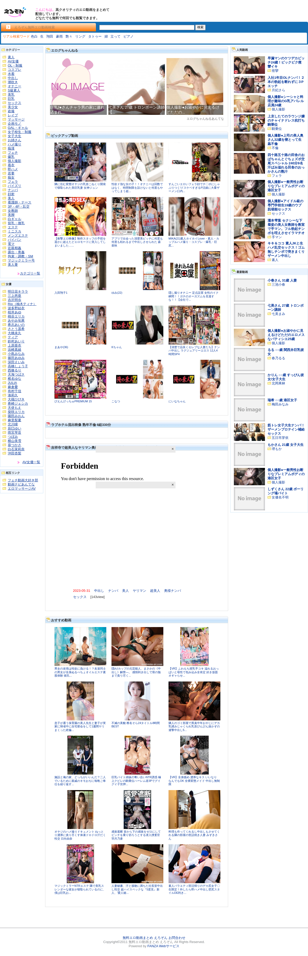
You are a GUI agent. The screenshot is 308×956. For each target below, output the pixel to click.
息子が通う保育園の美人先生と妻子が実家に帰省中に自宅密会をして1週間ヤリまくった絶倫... (80, 726)
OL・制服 (15, 65)
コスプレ (14, 70)
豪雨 (59, 36)
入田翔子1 (60, 292)
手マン (277, 237)
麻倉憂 (13, 387)
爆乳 (11, 157)
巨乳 (11, 99)
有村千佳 (14, 391)
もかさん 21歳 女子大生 (286, 445)
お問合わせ (177, 938)
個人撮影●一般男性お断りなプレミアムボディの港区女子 (286, 186)
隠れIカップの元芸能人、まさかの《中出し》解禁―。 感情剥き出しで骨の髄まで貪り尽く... (136, 672)
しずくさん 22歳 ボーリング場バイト (286, 491)
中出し (13, 78)
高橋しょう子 (18, 366)
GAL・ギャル (18, 128)
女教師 (13, 211)
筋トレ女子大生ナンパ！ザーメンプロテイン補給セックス (286, 429)
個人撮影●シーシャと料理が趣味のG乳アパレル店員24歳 (286, 101)
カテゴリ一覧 (30, 273)
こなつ (115, 401)
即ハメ (13, 169)
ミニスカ (14, 231)
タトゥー (95, 36)
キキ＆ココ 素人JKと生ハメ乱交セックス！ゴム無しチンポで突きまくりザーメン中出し (286, 249)
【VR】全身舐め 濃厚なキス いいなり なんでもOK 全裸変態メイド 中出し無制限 (194, 781)
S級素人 (14, 90)
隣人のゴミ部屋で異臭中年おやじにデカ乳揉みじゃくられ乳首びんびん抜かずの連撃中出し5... (194, 726)
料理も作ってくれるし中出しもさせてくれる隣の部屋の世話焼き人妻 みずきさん (194, 835)
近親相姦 (14, 248)
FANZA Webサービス (163, 946)
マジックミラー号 (21, 260)
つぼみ (13, 437)
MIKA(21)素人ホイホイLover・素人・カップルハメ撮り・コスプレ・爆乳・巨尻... (194, 242)
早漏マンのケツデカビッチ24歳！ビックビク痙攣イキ (286, 62)
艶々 (69, 36)
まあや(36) (61, 347)
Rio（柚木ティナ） (22, 304)
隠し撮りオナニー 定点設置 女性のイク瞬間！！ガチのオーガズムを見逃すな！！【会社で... (194, 296)
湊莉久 (13, 395)
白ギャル (14, 219)
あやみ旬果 (16, 320)
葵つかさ (14, 445)
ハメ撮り (14, 144)
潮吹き (13, 82)
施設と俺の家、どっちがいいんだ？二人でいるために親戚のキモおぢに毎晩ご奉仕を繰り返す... (80, 781)
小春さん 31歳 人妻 (282, 280)
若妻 (11, 173)
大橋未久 (14, 333)
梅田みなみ (280, 404)
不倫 (275, 148)
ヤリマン (139, 591)
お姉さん (14, 140)
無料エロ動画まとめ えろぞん (145, 938)
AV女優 (13, 61)
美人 (11, 198)
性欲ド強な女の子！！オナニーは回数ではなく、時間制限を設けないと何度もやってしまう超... (137, 187)
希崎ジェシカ (18, 403)
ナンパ (13, 190)
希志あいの (16, 325)
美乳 (11, 94)
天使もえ (14, 408)
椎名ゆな (14, 379)
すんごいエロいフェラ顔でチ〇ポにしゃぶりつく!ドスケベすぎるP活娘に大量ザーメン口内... (194, 187)
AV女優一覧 (31, 462)
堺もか (277, 449)
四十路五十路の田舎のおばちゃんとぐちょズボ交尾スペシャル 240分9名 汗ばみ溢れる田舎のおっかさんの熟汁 (286, 163)
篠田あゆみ (16, 358)
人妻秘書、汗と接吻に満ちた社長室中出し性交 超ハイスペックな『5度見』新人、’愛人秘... (137, 889)
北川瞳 (13, 424)
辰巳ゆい (14, 428)
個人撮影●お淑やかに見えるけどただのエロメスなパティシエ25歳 (286, 335)
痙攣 (275, 71)
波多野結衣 (16, 308)
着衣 (11, 165)
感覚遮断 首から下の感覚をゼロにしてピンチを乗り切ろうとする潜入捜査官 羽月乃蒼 (136, 835)
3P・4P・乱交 (19, 206)
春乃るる (278, 358)
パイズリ (14, 186)
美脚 (11, 215)
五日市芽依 (280, 438)
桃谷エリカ (16, 316)
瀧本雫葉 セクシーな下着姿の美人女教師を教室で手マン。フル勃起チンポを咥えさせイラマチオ (286, 227)
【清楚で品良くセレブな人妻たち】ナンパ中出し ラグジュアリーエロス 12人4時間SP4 (194, 351)
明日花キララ (18, 291)
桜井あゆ (14, 312)
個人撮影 (14, 161)
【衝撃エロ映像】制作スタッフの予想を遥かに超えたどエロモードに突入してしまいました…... (80, 242)
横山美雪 (14, 441)
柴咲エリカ (16, 412)
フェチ (13, 152)
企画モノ (14, 123)
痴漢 (11, 148)
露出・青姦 (16, 252)
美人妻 (13, 264)
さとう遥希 (16, 329)
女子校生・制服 (19, 132)
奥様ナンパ (172, 591)
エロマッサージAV (22, 488)
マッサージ (16, 119)
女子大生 (14, 136)
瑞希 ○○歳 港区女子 (282, 400)
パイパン (14, 240)
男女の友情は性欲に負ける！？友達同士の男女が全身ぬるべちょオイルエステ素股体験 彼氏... (80, 672)
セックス (14, 103)
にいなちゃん (177, 401)
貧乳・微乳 (16, 223)
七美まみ (278, 314)
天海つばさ (16, 374)
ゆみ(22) (116, 292)
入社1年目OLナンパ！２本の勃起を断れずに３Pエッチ (286, 82)
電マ (11, 244)
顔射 (11, 194)
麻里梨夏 (14, 420)
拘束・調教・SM (20, 256)
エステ (13, 227)
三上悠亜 (14, 296)
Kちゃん (116, 347)
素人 (11, 57)
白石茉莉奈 (16, 449)
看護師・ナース (19, 202)
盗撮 (11, 111)
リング (80, 36)
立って (115, 36)
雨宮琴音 (14, 432)
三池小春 (278, 284)
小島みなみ (16, 354)
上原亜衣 (14, 345)
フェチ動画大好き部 (23, 480)
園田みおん (16, 416)
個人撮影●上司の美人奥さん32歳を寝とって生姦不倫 (285, 139)
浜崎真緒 (14, 350)
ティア (13, 337)
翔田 (49, 36)
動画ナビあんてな (21, 484)
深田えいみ (16, 362)
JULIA (12, 383)
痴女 (11, 177)
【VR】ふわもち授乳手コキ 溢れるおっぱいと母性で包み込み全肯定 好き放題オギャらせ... (194, 672)
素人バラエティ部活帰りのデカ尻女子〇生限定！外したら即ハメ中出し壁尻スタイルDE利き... (194, 889)
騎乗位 (277, 129)
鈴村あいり (16, 341)
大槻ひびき (16, 399)
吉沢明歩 (14, 300)
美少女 (13, 107)
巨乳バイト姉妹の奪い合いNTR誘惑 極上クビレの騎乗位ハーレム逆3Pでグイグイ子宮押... (136, 781)
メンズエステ (18, 235)
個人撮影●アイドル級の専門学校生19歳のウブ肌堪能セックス (285, 205)
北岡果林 (278, 383)
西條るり (14, 370)
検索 (200, 27)
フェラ (13, 182)
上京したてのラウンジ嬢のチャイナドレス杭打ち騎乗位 (286, 120)
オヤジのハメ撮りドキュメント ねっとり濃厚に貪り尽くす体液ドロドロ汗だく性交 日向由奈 (80, 835)
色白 (34, 36)
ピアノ (128, 36)
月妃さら (278, 90)
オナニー (14, 86)
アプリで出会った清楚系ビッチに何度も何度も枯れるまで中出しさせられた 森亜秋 (137, 242)
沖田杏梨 (14, 453)
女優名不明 (280, 497)
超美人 (155, 591)
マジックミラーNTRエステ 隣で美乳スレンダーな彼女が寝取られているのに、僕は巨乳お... (80, 889)
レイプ (13, 115)
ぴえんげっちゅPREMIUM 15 (73, 401)
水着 (11, 74)
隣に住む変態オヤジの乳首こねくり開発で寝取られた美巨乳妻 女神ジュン (80, 185)
